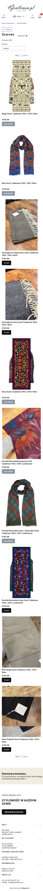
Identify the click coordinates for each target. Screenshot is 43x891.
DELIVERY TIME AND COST (12, 859)
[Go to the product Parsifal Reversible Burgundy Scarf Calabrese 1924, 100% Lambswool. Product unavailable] (21, 433)
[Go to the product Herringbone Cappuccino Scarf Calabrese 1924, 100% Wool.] (21, 225)
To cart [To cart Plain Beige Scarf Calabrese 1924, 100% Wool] (6, 680)
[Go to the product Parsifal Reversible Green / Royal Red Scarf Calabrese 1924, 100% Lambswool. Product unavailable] (21, 503)
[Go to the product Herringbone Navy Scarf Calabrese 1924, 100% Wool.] (21, 294)
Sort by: (5, 44)
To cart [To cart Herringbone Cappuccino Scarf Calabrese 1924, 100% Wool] (6, 263)
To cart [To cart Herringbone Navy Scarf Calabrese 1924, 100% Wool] (6, 332)
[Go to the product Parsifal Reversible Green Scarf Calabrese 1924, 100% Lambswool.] (21, 572)
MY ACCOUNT (7, 844)
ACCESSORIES (21, 23)
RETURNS (5, 830)
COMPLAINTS (7, 834)
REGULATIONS (7, 871)
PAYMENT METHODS (10, 857)
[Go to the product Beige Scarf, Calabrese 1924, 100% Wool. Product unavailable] (21, 85)
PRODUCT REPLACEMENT (12, 832)
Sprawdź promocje (14, 812)
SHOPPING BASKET (9, 848)
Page (17, 55)
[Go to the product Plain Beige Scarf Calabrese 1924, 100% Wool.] (21, 642)
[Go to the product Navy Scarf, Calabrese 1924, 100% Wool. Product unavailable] (21, 364)
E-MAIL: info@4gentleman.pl (12, 882)
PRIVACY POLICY (8, 869)
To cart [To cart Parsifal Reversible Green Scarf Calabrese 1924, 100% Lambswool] (6, 610)
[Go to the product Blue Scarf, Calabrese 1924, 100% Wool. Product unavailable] (21, 155)
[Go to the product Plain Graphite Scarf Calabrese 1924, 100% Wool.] (21, 711)
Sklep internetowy (19, 888)
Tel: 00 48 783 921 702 (10, 880)
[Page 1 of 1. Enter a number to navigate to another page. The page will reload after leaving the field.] (21, 55)
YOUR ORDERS (7, 846)
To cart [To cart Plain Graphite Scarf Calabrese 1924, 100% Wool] (6, 749)
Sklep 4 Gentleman (8, 23)
